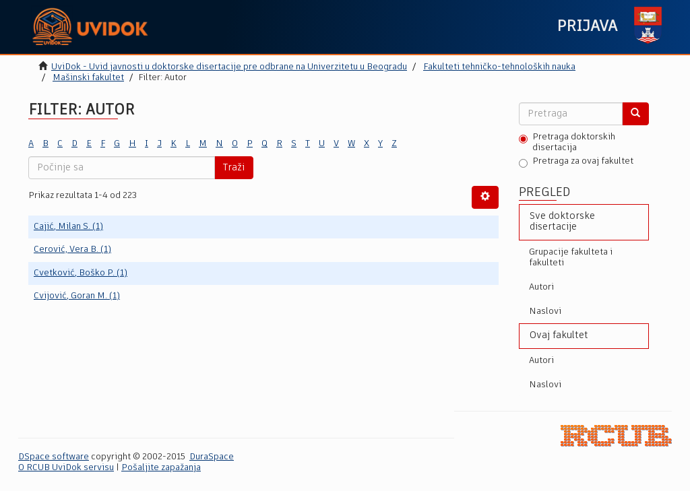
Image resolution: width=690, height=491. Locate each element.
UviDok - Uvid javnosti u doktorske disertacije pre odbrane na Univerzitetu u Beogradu (229, 67)
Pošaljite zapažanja (161, 467)
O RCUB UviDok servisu (66, 467)
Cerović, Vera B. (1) (72, 249)
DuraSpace (211, 457)
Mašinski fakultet (88, 77)
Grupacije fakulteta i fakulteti (571, 257)
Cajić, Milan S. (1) (68, 226)
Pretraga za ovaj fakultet (576, 162)
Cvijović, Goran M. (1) (77, 296)
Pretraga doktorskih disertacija (567, 142)
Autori (541, 287)
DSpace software (53, 457)
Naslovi (545, 311)
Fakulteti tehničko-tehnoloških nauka (499, 67)
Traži (234, 167)
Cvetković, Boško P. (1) (80, 273)
